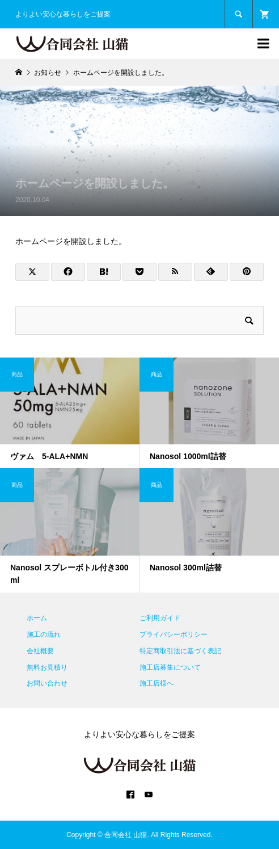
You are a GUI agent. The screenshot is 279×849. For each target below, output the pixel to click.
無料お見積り (47, 667)
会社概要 (40, 651)
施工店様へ (157, 683)
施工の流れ (44, 634)
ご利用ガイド (160, 618)
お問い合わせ (47, 683)
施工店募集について (170, 667)
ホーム (37, 618)
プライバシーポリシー (174, 634)
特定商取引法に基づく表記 (180, 651)
